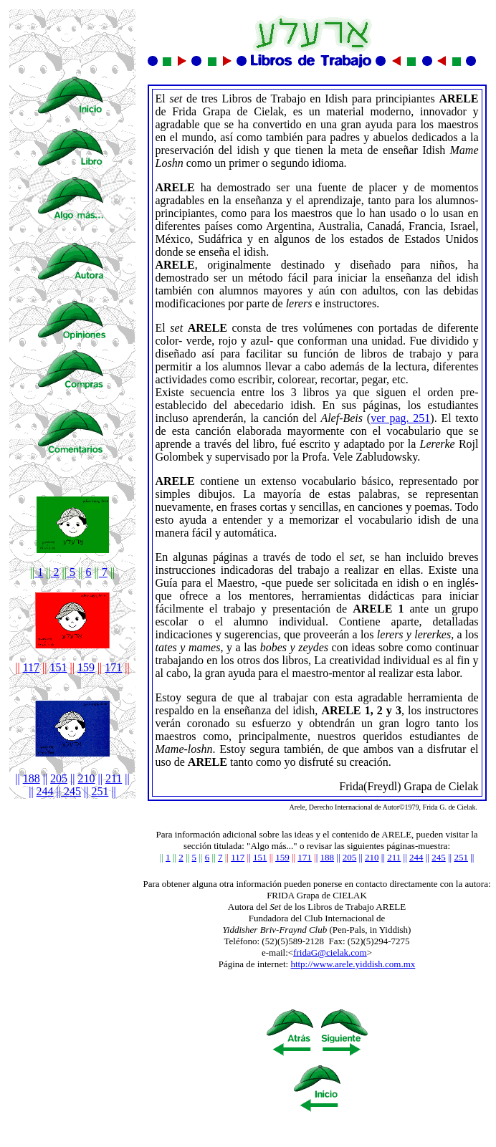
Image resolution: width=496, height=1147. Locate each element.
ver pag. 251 (400, 418)
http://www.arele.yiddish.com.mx (352, 964)
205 (58, 778)
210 (86, 778)
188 (31, 778)
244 (45, 791)
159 (86, 667)
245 (71, 791)
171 (304, 857)
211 (113, 778)
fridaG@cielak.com (330, 952)
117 (31, 667)
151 (58, 667)
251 (99, 791)
